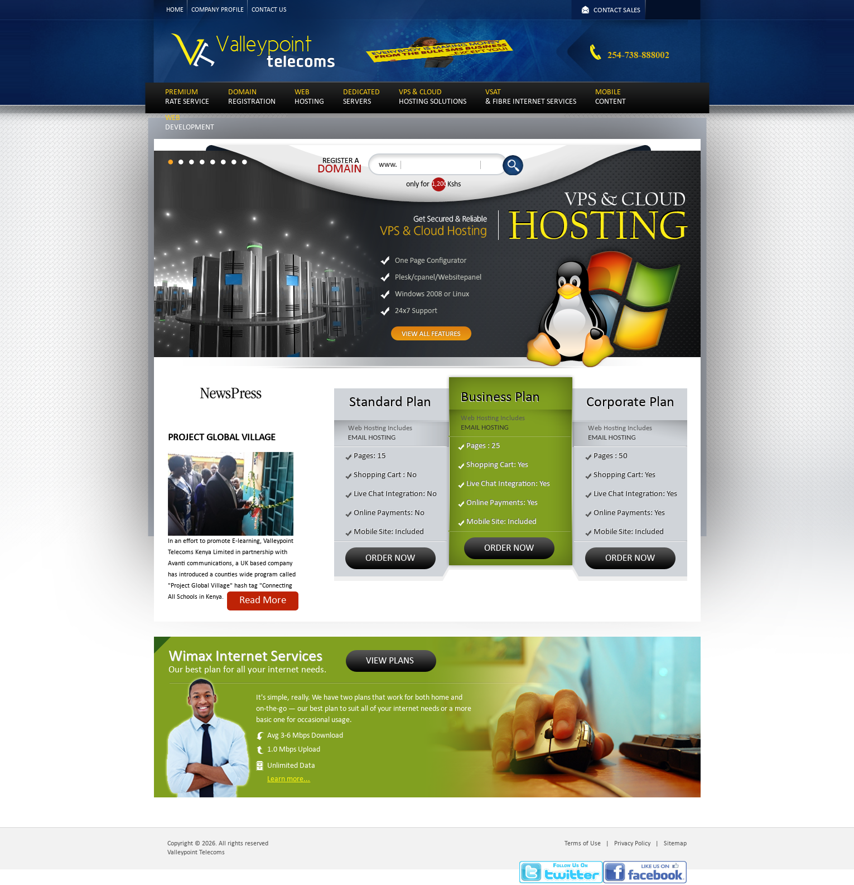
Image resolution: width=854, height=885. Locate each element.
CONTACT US (269, 10)
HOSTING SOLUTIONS (432, 97)
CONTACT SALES (617, 10)
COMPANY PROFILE (217, 10)
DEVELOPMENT (189, 123)
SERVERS (361, 97)
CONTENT (610, 97)
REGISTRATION (252, 97)
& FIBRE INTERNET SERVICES (530, 97)
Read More (262, 600)
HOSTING (309, 97)
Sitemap (675, 843)
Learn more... (288, 779)
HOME (175, 10)
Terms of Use (582, 843)
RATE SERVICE (187, 97)
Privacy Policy (632, 843)
